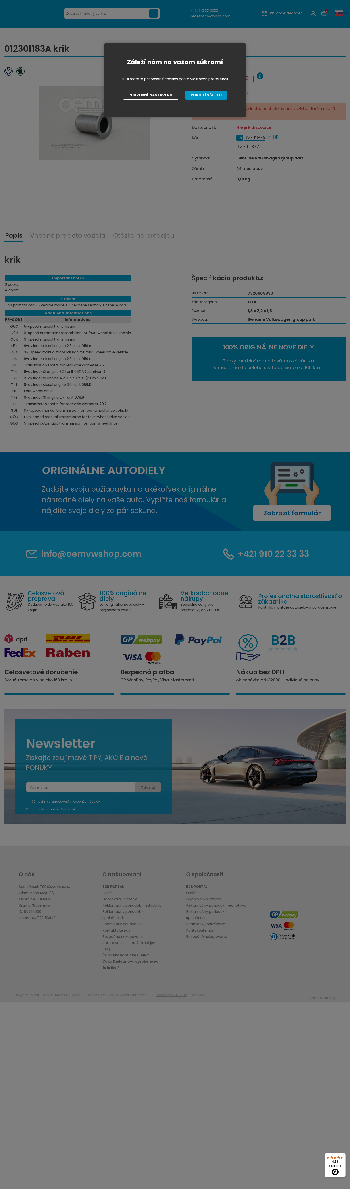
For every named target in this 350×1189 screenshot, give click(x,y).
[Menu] (343, 1155)
